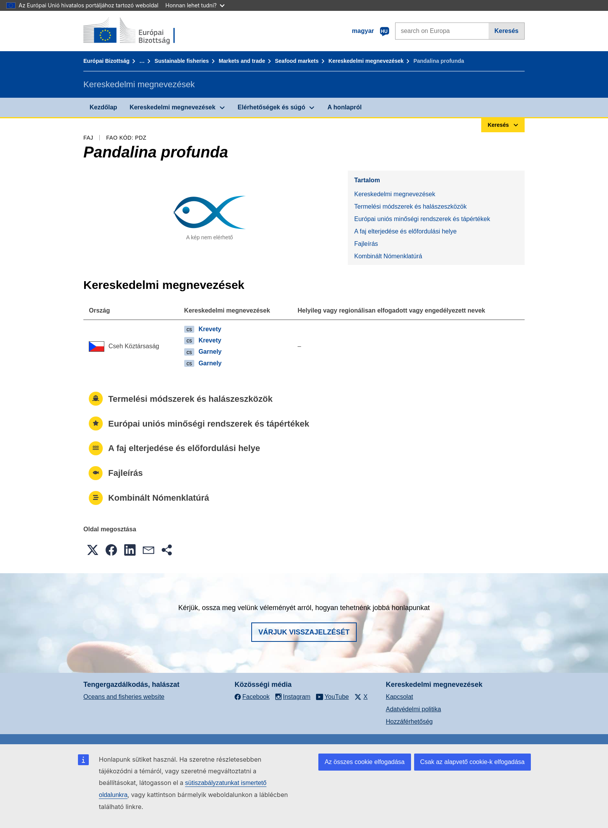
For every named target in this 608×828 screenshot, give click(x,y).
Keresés (506, 31)
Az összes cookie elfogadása (364, 762)
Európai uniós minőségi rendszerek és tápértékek (422, 219)
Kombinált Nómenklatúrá (388, 256)
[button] (92, 550)
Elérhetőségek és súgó (271, 107)
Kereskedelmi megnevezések (366, 61)
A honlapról (344, 107)
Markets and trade (242, 61)
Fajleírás (366, 243)
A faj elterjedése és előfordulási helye (405, 231)
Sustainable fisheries (182, 61)
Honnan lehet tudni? (195, 5)
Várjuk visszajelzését (303, 632)
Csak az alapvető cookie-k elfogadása (472, 762)
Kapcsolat (399, 696)
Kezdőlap (103, 107)
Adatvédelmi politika (413, 709)
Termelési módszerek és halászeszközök (410, 206)
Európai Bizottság (106, 61)
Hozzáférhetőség (409, 721)
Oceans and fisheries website (123, 696)
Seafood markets (297, 61)
